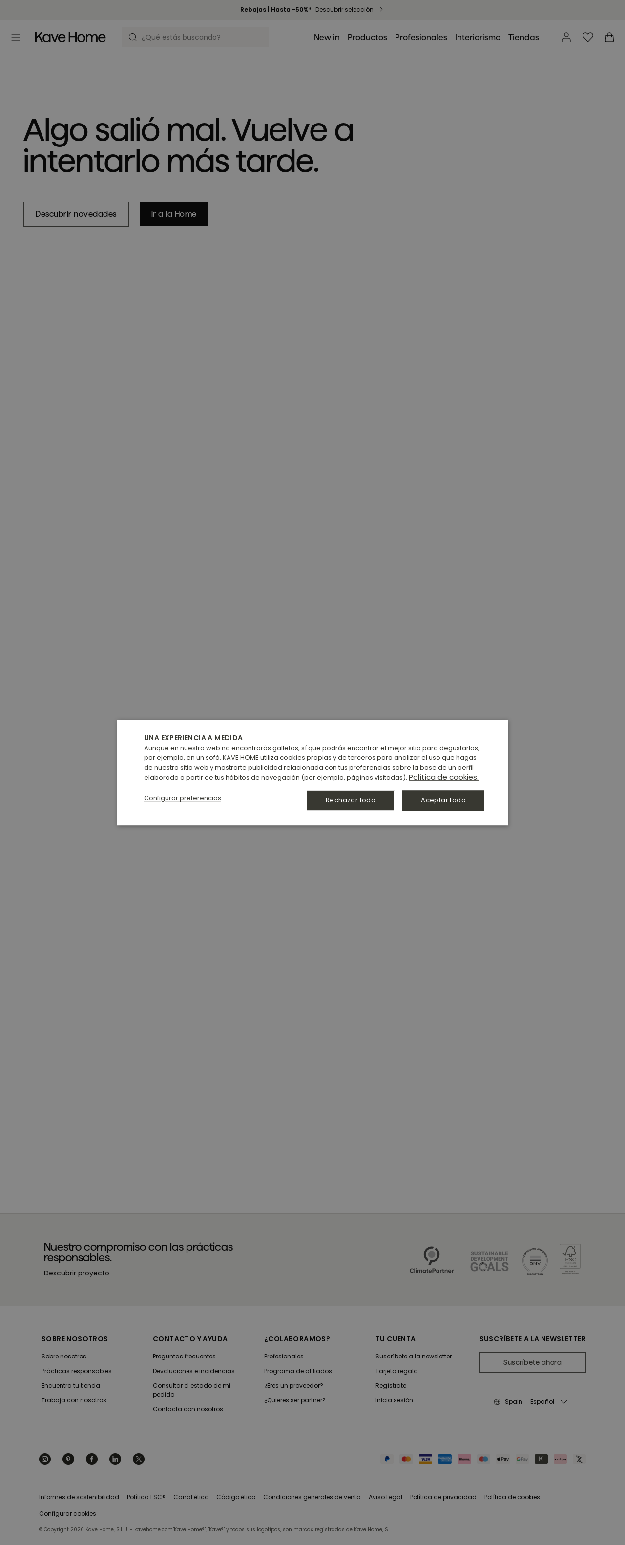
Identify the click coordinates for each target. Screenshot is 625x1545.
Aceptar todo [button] (443, 800)
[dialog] (312, 772)
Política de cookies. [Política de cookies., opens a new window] (444, 777)
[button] (182, 798)
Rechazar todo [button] (350, 800)
